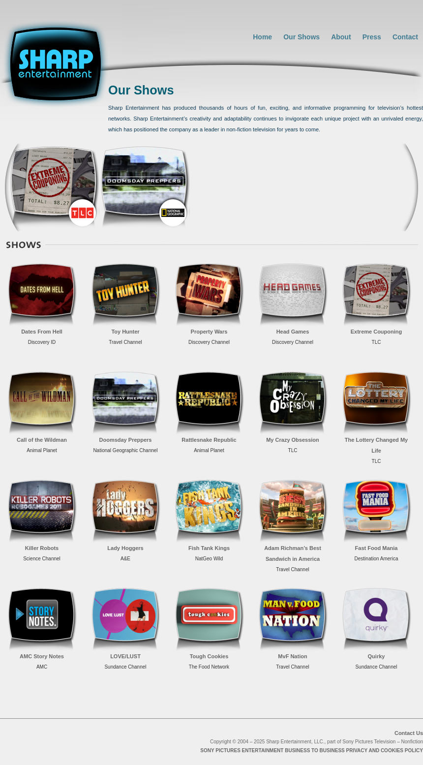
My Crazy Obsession (292, 440)
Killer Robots (42, 548)
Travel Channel (125, 342)
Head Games (292, 332)
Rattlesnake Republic (208, 440)
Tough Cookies (209, 656)
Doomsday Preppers (125, 440)
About (341, 37)
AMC (41, 667)
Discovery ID (42, 342)
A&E (125, 558)
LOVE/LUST (125, 656)
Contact (405, 37)
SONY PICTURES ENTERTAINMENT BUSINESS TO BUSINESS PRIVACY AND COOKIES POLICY (311, 750)
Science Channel (41, 558)
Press (372, 37)
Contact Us (408, 733)
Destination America (376, 558)
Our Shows (301, 37)
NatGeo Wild (209, 558)
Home (262, 37)
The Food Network (209, 667)
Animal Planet (42, 450)
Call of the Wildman (42, 440)
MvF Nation (292, 656)
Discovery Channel (209, 342)
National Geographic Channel (125, 450)
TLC (376, 342)
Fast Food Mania (376, 548)
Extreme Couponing (376, 332)
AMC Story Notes (42, 656)
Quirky (376, 656)
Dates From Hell (41, 332)
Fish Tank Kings (209, 548)
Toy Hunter (125, 332)
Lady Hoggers (125, 548)
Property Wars (209, 332)
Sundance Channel (125, 667)
